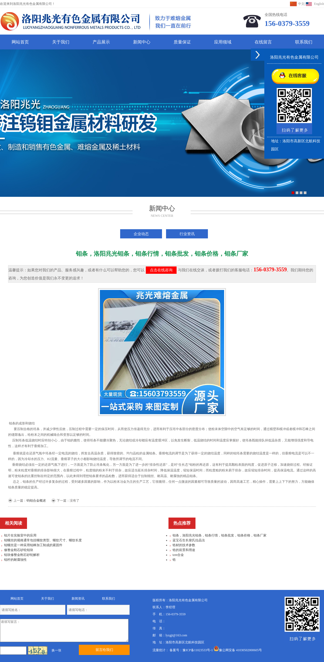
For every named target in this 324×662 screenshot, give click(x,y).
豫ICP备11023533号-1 (198, 650)
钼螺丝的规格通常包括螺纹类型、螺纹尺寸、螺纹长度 (43, 540)
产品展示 (101, 42)
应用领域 (222, 42)
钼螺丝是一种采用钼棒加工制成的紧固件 (33, 545)
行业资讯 (187, 234)
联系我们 (303, 42)
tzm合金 (178, 555)
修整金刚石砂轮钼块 (18, 550)
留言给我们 (104, 650)
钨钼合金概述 (36, 500)
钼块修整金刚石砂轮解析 (22, 555)
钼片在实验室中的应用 (20, 535)
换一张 (56, 650)
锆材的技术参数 (184, 545)
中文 (301, 4)
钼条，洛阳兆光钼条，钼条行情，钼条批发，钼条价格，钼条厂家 (219, 535)
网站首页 (20, 42)
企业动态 (141, 234)
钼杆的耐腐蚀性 (15, 560)
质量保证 (182, 42)
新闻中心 (141, 42)
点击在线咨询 (161, 270)
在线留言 (263, 42)
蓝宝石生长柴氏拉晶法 (189, 540)
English (319, 4)
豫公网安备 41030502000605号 (238, 650)
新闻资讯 (78, 598)
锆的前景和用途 (184, 550)
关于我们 (60, 42)
